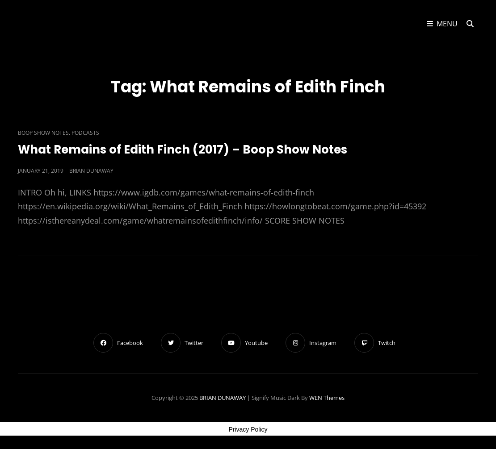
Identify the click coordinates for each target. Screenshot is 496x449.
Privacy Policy (247, 429)
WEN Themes (327, 398)
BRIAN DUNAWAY (222, 398)
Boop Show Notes (43, 133)
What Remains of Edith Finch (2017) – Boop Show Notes (182, 149)
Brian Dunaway (91, 171)
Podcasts (85, 133)
